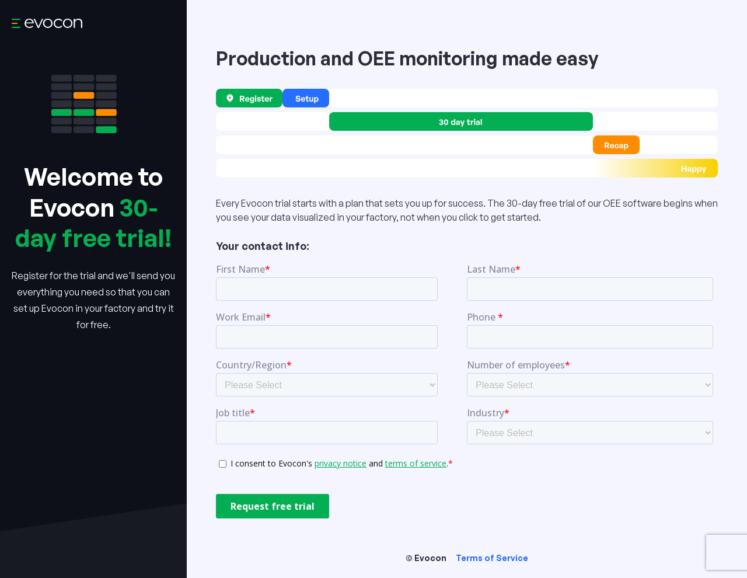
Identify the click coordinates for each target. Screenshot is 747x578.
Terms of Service (492, 558)
